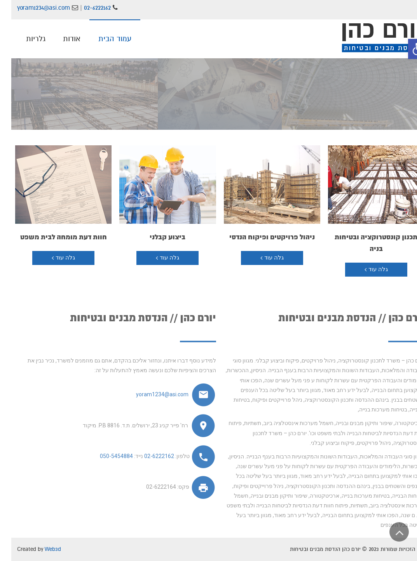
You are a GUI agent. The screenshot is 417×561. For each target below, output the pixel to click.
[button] (407, 49)
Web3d (41, 549)
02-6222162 (87, 8)
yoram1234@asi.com (33, 8)
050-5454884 (105, 456)
